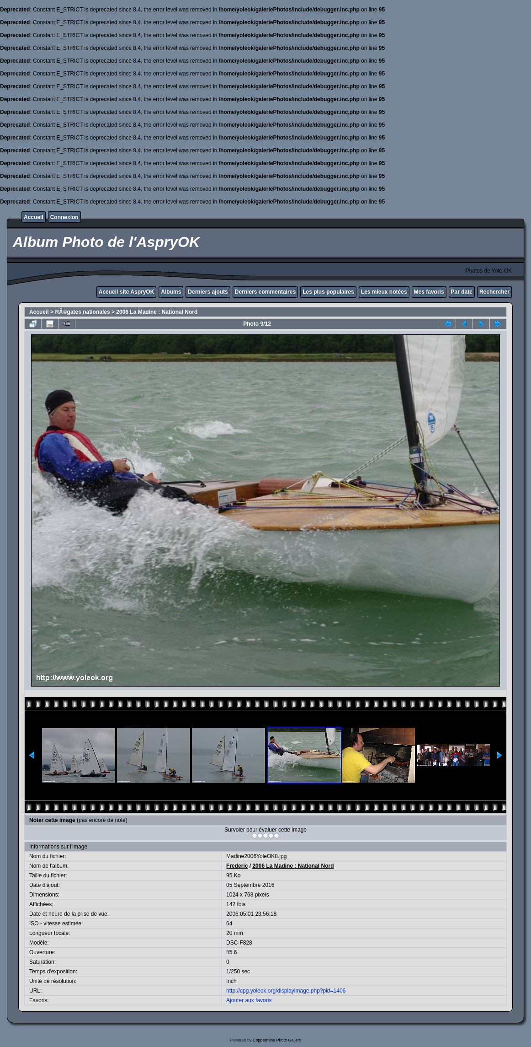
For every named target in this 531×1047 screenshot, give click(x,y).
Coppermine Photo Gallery (277, 1040)
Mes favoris (429, 292)
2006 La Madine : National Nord (156, 312)
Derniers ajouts (208, 292)
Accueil (33, 217)
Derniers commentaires (265, 292)
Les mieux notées (384, 292)
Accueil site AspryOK (126, 292)
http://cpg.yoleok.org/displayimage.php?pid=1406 (285, 991)
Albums (171, 292)
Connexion (64, 217)
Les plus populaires (328, 292)
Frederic (237, 866)
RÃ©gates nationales (82, 312)
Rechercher (494, 292)
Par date (462, 292)
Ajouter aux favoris (248, 1000)
